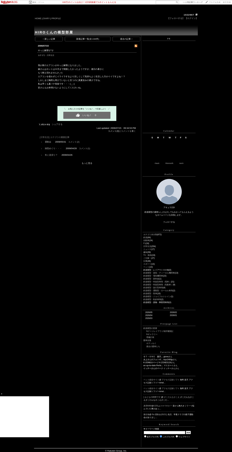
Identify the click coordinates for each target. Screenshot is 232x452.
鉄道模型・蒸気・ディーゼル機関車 (159, 273)
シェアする (57, 124)
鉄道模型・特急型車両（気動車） (158, 285)
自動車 (146, 240)
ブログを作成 (214, 2)
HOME (38, 18)
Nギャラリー (152, 334)
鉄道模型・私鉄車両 (152, 299)
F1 (144, 243)
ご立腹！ (147, 258)
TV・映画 (147, 255)
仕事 (145, 261)
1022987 (189, 15)
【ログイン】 (191, 18)
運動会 (48, 142)
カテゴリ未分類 (150, 234)
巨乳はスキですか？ (163, 406)
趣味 (145, 252)
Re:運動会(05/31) (160, 414)
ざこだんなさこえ (172, 397)
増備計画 (150, 337)
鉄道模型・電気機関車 (153, 276)
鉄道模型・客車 (150, 293)
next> (181, 163)
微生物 (146, 414)
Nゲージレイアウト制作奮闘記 (159, 331)
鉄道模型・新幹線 (151, 279)
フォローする (169, 222)
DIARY (46, 18)
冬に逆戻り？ (51, 155)
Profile (169, 174)
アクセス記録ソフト (171, 380)
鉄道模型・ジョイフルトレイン (157, 296)
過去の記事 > (126, 39)
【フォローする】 (175, 18)
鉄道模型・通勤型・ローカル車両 (158, 290)
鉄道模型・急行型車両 (153, 287)
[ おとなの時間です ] (152, 397)
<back (156, 163)
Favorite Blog (169, 352)
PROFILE (56, 18)
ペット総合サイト (151, 380)
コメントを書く (128, 131)
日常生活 (50, 55)
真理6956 (147, 406)
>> (193, 2)
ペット (146, 267)
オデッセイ (151, 343)
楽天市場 (227, 2)
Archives (168, 308)
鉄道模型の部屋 (150, 328)
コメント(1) (84, 148)
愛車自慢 (147, 340)
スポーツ (147, 264)
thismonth (169, 163)
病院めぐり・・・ (53, 148)
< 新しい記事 (49, 39)
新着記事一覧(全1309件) (87, 39)
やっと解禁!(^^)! (45, 50)
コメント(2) (73, 142)
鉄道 (145, 237)
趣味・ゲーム (38, 2)
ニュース (147, 249)
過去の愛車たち (153, 346)
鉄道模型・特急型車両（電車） (157, 282)
